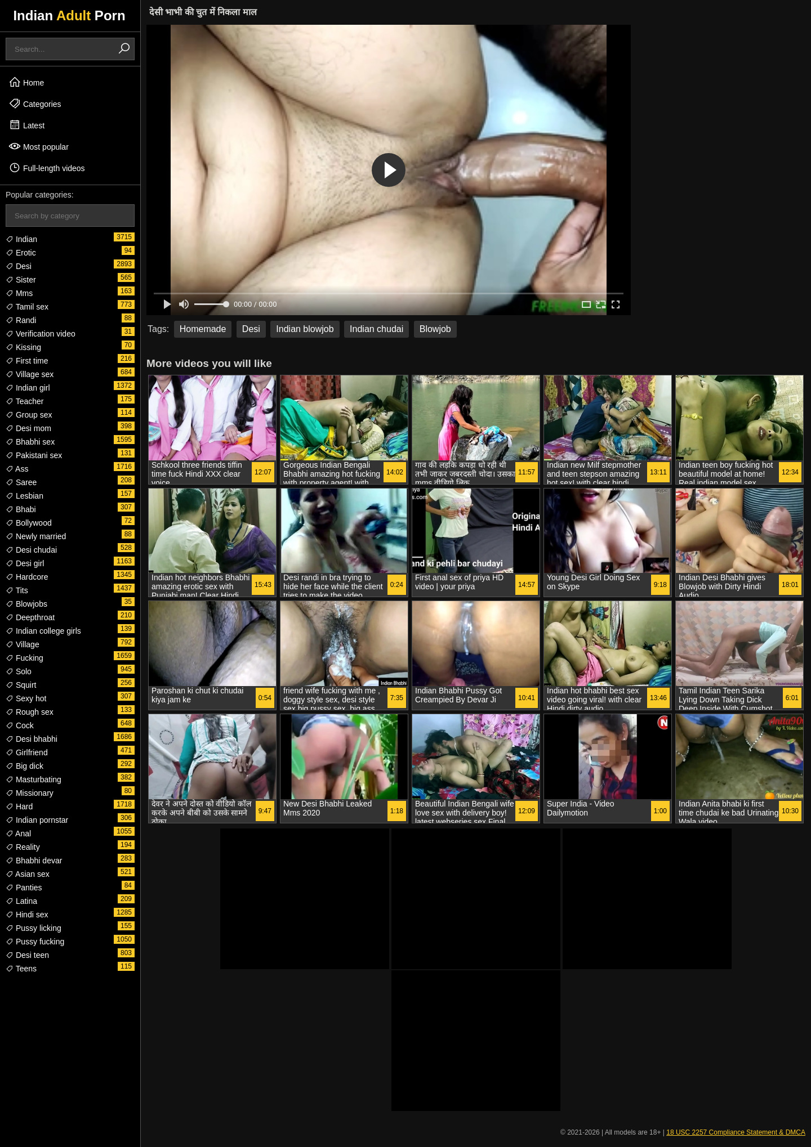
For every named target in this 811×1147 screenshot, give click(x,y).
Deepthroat (30, 617)
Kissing (23, 347)
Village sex (30, 374)
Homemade (203, 329)
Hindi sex (27, 914)
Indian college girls (43, 630)
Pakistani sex (34, 455)
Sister (21, 279)
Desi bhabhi (31, 738)
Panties (24, 887)
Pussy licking (33, 928)
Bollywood (29, 522)
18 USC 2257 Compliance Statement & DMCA (735, 1132)
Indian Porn (69, 15)
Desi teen (27, 955)
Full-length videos (46, 168)
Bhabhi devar (34, 860)
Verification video (40, 333)
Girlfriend (27, 752)
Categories (34, 103)
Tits (17, 590)
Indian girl (28, 387)
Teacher (24, 401)
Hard (19, 806)
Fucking (24, 657)
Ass (17, 468)
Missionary (30, 792)
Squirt (21, 684)
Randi (21, 320)
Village (22, 644)
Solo (19, 671)
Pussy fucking (35, 941)
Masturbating (33, 779)
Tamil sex (27, 306)
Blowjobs (26, 603)
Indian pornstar (37, 820)
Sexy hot (26, 698)
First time (27, 360)
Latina (21, 901)
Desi (19, 266)
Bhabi (21, 509)
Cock (20, 725)
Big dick (24, 765)
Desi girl (25, 563)
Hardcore (27, 576)
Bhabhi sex (30, 441)
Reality (23, 847)
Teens (21, 968)
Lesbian (24, 495)
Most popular (38, 146)
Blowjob (435, 329)
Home (26, 82)
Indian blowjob (304, 329)
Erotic (21, 252)
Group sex (29, 414)
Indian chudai (376, 329)
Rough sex (30, 711)
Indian (21, 239)
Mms (19, 293)
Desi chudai (31, 549)
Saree (21, 482)
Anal (18, 833)
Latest (26, 125)
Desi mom (28, 428)
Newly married (36, 536)
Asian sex (28, 874)
